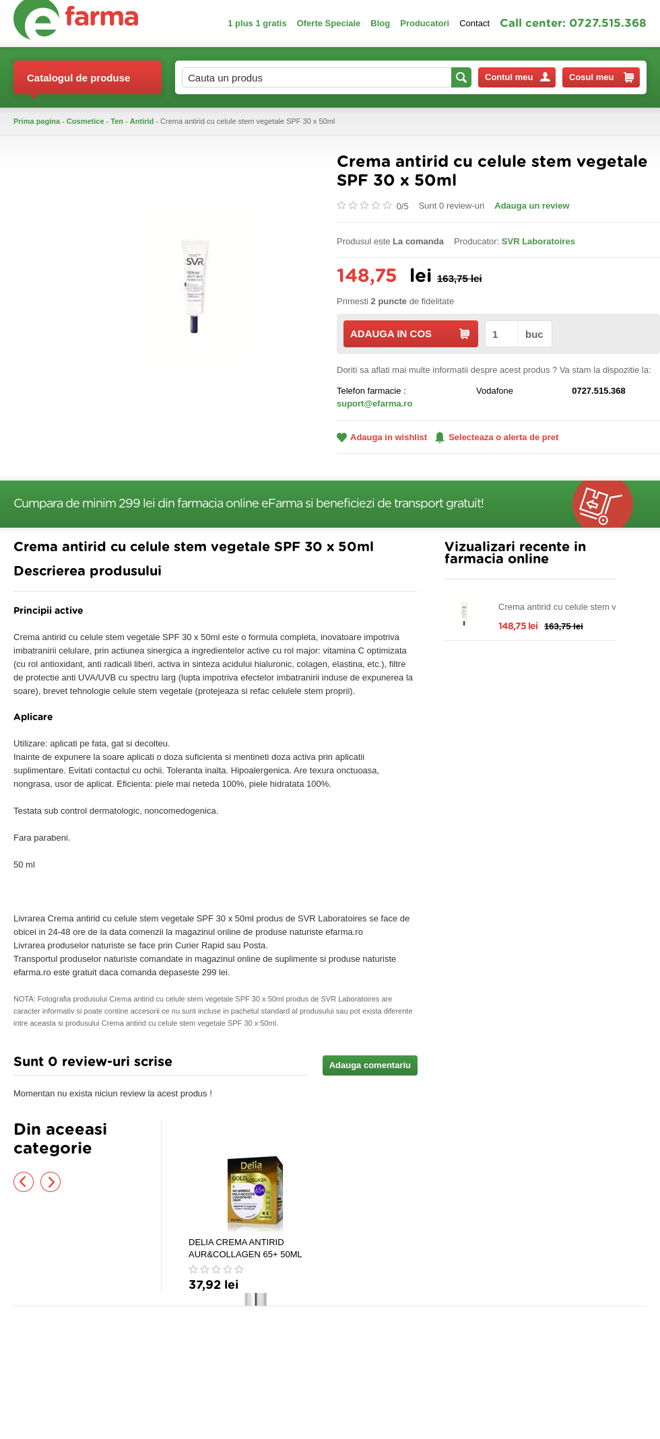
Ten (116, 121)
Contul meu (517, 77)
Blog (380, 23)
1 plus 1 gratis (257, 23)
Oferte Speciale (329, 23)
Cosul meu (601, 77)
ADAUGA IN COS (409, 333)
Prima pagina (36, 121)
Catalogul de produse (78, 83)
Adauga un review (531, 206)
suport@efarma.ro (374, 403)
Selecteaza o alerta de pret (496, 437)
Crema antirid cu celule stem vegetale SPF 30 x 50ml (571, 607)
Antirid (142, 121)
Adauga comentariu (370, 1065)
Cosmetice (85, 121)
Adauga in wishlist (382, 437)
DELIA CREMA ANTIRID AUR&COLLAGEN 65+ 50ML (245, 1248)
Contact (474, 23)
